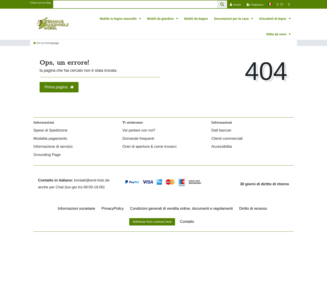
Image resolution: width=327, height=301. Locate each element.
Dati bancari (221, 130)
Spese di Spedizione (50, 130)
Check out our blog (40, 2)
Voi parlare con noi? (138, 130)
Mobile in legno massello (119, 18)
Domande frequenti (138, 139)
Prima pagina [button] (59, 87)
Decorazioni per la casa (232, 18)
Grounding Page (47, 155)
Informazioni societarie (76, 208)
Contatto (187, 221)
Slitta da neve (276, 34)
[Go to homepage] (46, 43)
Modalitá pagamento (50, 139)
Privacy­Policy (112, 208)
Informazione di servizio (53, 147)
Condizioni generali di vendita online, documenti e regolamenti (181, 208)
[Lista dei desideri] (280, 4)
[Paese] (270, 4)
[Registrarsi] (255, 4)
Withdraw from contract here (152, 221)
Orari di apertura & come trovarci (149, 147)
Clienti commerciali (227, 139)
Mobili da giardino (161, 18)
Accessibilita (221, 147)
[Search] (222, 4)
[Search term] (135, 4)
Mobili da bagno (196, 18)
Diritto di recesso (253, 208)
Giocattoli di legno (273, 18)
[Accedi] (235, 4)
